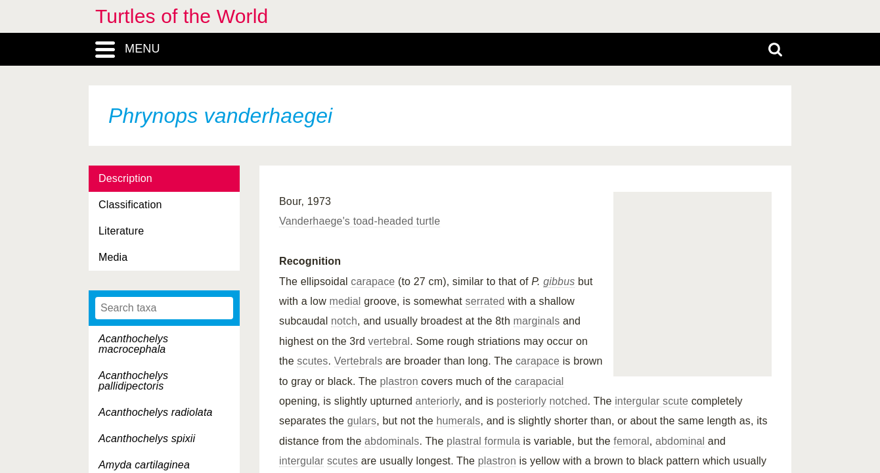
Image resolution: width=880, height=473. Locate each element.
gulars (362, 420)
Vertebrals (358, 361)
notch (344, 321)
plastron (399, 381)
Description (125, 178)
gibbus (559, 281)
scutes (312, 361)
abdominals (391, 441)
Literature (121, 230)
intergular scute (651, 401)
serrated (485, 301)
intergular (301, 460)
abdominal (680, 441)
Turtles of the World (181, 16)
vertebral (389, 341)
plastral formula (483, 441)
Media (113, 257)
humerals (458, 420)
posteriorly (521, 401)
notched (569, 401)
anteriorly (437, 401)
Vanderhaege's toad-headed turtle (359, 221)
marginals (537, 321)
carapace (373, 281)
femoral (631, 441)
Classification (130, 204)
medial (345, 301)
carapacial (539, 381)
